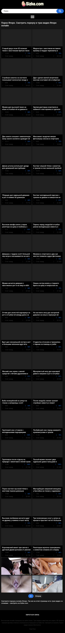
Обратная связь (32, 615)
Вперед (38, 596)
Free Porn (32, 629)
